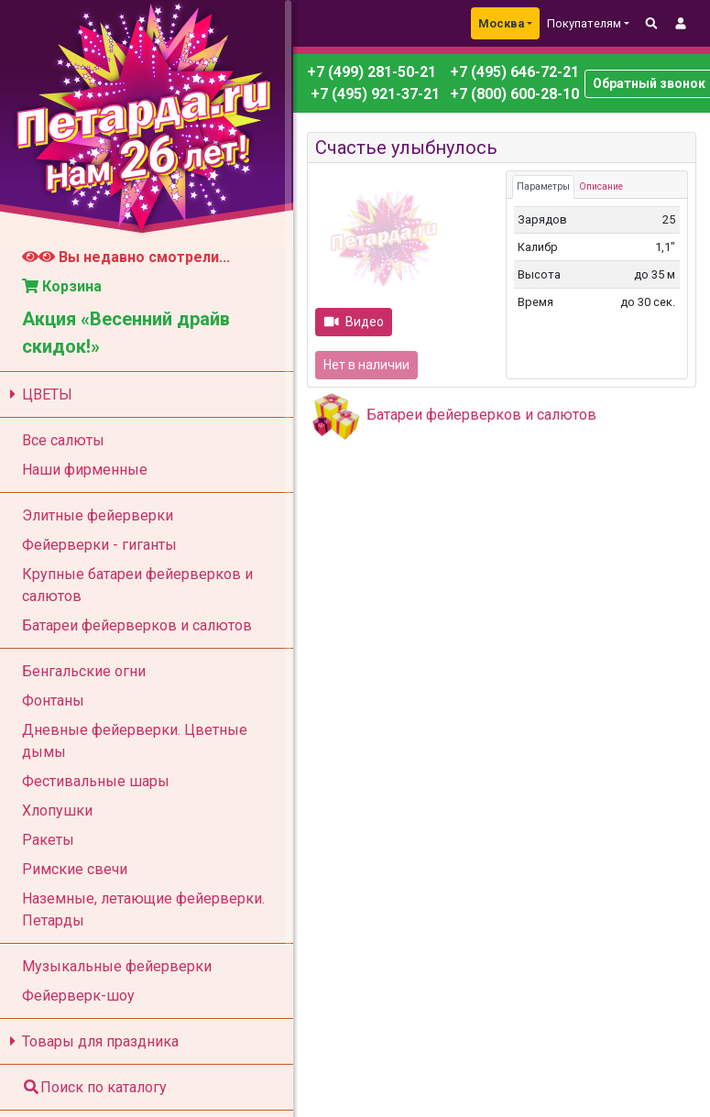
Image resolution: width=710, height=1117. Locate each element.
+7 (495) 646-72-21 (512, 72)
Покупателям (584, 23)
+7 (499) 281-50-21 (371, 72)
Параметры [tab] (543, 186)
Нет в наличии (366, 364)
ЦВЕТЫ (38, 394)
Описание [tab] (601, 186)
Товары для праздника (91, 1041)
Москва (501, 23)
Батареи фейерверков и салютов (481, 414)
